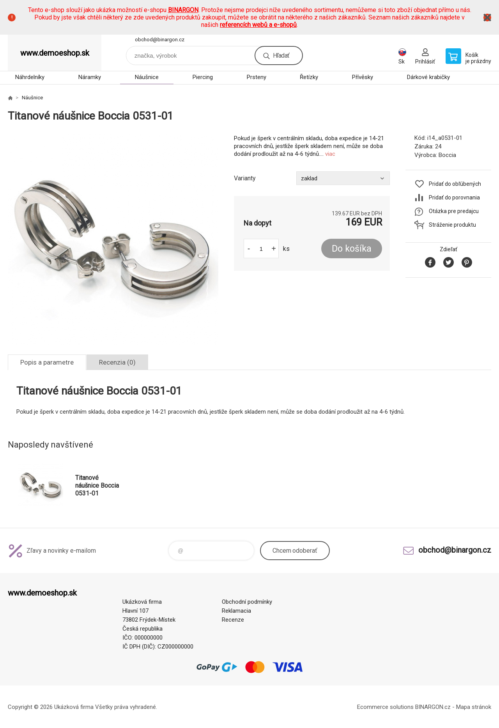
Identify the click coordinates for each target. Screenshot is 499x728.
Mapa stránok (473, 706)
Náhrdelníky (29, 77)
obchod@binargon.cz (159, 39)
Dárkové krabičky (428, 77)
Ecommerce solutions (385, 706)
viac (330, 153)
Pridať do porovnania (454, 197)
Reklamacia (236, 610)
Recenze (233, 619)
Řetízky (309, 77)
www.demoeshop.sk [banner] (54, 53)
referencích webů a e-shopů (258, 24)
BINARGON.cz (433, 706)
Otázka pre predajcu (454, 211)
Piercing (203, 77)
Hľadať (281, 55)
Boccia (447, 155)
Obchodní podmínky (247, 601)
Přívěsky (362, 77)
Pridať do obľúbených (455, 184)
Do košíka (352, 248)
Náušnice (147, 77)
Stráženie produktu (452, 225)
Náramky (89, 77)
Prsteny (256, 77)
